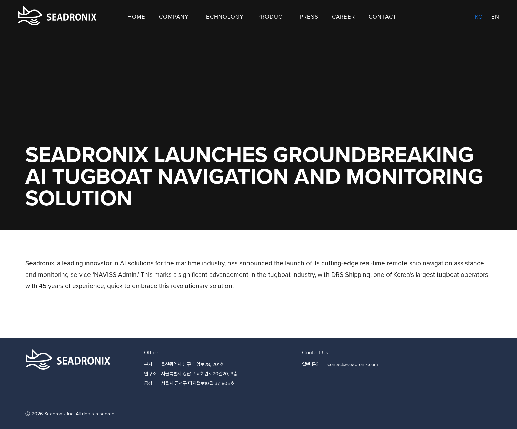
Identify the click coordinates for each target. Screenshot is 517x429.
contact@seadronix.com (352, 364)
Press (309, 17)
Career (343, 17)
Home (136, 17)
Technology (223, 17)
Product (271, 17)
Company (174, 17)
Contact (383, 17)
